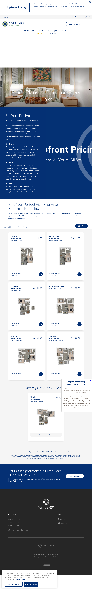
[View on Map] (41, 206)
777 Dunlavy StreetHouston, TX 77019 (15, 492)
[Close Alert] (90, 2)
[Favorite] (34, 206)
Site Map (55, 525)
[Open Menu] (88, 24)
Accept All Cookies (31, 584)
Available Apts (10, 195)
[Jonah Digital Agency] (46, 533)
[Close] (53, 573)
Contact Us (69, 17)
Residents (78, 17)
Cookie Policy (20, 579)
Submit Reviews (46, 525)
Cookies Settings (13, 584)
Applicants (87, 17)
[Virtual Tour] (37, 206)
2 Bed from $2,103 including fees (57, 31)
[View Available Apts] (41, 243)
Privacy (36, 525)
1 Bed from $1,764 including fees (34, 31)
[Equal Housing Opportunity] (9, 498)
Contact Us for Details (46, 403)
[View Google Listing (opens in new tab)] (46, 33)
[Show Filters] (81, 194)
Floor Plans (22, 195)
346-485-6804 (14, 487)
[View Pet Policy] (25, 498)
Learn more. (35, 11)
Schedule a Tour (74, 24)
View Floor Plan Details (27, 224)
